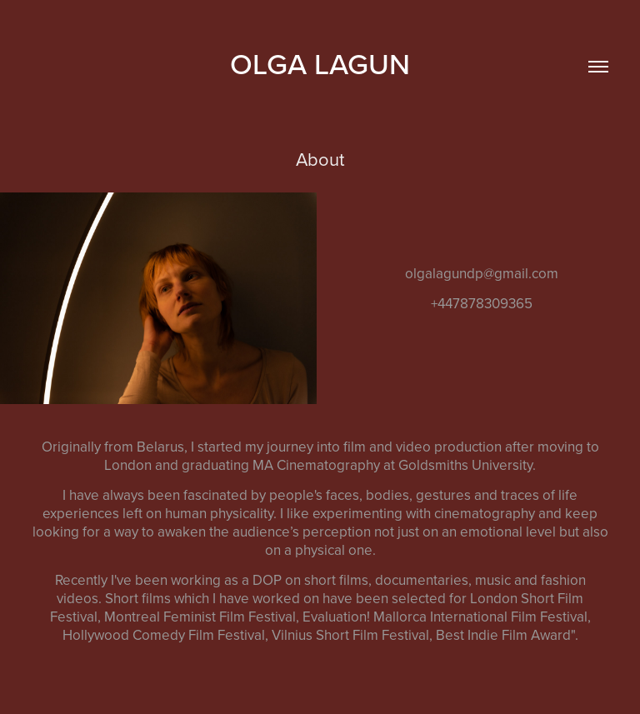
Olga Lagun (320, 63)
